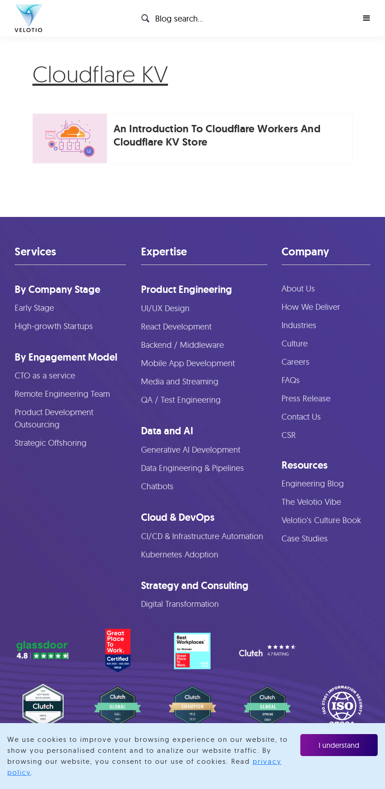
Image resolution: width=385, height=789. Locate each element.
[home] (28, 18)
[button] (366, 18)
